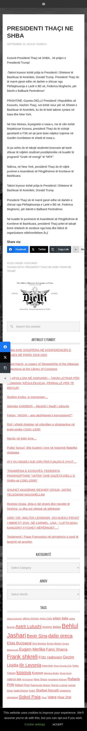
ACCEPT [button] (57, 724)
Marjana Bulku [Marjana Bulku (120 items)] (51, 673)
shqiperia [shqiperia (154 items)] (65, 690)
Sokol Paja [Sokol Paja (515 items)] (29, 696)
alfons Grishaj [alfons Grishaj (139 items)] (31, 618)
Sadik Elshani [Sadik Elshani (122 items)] (21, 690)
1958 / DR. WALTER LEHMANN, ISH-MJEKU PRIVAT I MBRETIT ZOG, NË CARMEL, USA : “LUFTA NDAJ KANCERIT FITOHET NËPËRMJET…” (43, 522)
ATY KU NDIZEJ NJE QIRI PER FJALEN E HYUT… (42, 461)
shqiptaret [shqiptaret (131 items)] (12, 697)
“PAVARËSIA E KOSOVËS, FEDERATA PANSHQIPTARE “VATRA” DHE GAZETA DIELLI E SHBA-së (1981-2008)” (41, 475)
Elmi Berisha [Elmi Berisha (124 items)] (39, 643)
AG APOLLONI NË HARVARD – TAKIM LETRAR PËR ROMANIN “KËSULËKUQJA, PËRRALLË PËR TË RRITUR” (43, 383)
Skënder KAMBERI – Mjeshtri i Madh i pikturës (38, 406)
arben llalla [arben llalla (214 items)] (60, 618)
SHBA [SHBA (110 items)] (32, 691)
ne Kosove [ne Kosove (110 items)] (27, 679)
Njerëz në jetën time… (22, 438)
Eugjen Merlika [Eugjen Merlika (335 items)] (32, 649)
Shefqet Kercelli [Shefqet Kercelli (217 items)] (47, 690)
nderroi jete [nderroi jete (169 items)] (14, 679)
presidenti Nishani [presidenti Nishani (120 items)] (57, 679)
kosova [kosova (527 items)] (23, 672)
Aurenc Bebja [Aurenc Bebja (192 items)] (51, 627)
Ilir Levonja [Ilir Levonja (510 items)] (30, 665)
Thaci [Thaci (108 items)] (44, 697)
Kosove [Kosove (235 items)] (37, 673)
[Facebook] (18, 249)
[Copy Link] (60, 249)
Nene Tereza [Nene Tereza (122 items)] (40, 679)
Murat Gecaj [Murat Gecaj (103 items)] (66, 673)
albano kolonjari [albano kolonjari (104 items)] (14, 618)
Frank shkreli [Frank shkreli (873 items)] (22, 657)
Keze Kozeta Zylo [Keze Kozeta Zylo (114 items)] (63, 666)
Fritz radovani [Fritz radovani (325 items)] (50, 657)
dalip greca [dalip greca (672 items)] (60, 635)
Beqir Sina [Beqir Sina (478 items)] (37, 635)
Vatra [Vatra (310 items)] (52, 697)
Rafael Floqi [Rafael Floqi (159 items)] (22, 685)
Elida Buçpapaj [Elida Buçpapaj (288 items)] (19, 643)
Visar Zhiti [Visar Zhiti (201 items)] (64, 697)
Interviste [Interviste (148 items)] (47, 665)
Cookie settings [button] (35, 724)
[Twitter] (39, 249)
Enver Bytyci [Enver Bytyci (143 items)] (54, 643)
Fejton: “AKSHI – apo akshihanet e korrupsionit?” (40, 415)
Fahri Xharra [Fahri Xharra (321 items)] (57, 649)
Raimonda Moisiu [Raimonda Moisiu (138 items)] (40, 685)
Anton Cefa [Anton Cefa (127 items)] (46, 618)
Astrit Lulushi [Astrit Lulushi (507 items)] (28, 626)
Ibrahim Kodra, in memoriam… (27, 397)
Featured (30, 263)
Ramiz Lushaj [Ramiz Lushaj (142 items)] (59, 685)
